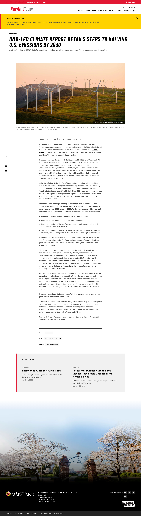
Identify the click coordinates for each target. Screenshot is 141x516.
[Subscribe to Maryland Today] (132, 7)
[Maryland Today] (22, 9)
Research (49, 333)
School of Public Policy (52, 344)
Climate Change (49, 338)
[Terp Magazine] (124, 7)
